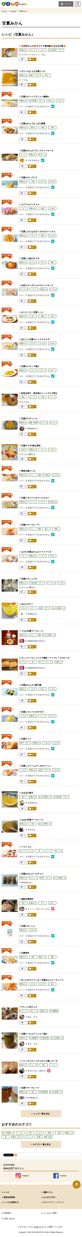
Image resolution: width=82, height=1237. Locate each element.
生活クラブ (40, 1227)
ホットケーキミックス (46, 662)
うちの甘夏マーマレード (32, 631)
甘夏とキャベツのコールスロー (35, 498)
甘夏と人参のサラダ (30, 258)
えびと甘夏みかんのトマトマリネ (36, 552)
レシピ (6, 1192)
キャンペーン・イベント (53, 1202)
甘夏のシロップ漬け (30, 366)
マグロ (33, 235)
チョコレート (33, 878)
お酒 (33, 181)
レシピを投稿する (11, 1202)
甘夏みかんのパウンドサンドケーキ (37, 150)
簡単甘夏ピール (28, 471)
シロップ (33, 370)
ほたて (52, 903)
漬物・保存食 (33, 422)
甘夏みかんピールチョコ (32, 874)
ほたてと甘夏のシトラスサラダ (35, 339)
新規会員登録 (9, 1197)
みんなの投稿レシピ (59, 608)
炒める (33, 127)
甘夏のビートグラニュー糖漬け (35, 96)
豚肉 (42, 316)
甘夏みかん (23, 50)
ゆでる (33, 984)
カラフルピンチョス (30, 204)
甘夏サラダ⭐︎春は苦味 (31, 445)
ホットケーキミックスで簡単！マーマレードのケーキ (45, 658)
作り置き (46, 475)
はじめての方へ (50, 1197)
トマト (43, 449)
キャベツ (33, 502)
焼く (33, 316)
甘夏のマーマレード (30, 525)
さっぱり (52, 235)
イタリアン (42, 181)
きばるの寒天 (27, 793)
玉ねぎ (23, 449)
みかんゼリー (27, 604)
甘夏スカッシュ (28, 926)
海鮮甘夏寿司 (27, 899)
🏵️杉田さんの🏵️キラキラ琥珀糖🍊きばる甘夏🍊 (43, 46)
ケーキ (23, 154)
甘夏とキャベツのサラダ (32, 712)
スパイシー (53, 422)
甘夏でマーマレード (30, 1088)
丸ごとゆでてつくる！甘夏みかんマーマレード (42, 980)
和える (50, 100)
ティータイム (51, 583)
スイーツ (42, 370)
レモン (43, 50)
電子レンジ (42, 957)
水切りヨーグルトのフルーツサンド (37, 285)
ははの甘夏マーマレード (32, 820)
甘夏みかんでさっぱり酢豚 (33, 123)
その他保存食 (44, 1038)
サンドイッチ (24, 289)
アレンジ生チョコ (29, 1007)
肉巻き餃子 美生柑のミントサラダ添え (39, 393)
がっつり (33, 397)
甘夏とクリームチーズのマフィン (36, 766)
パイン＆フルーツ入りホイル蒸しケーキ (39, 1061)
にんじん (33, 262)
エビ (23, 208)
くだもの (13, 11)
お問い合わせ (9, 1219)
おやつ (60, 100)
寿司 (23, 903)
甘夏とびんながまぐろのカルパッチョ (38, 231)
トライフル (26, 847)
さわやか (52, 181)
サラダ (43, 262)
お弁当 (52, 208)
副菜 (42, 208)
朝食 (56, 529)
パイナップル (33, 1065)
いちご (34, 289)
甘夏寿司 (25, 953)
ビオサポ (52, 716)
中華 (52, 127)
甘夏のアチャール (29, 418)
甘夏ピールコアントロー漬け (34, 1034)
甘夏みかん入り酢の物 (31, 685)
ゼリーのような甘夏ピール (33, 71)
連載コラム (48, 1192)
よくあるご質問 (50, 1213)
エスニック (43, 422)
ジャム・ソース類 (34, 475)
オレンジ (33, 50)
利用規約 (7, 1213)
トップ (4, 11)
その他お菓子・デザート (56, 50)
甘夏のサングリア (29, 177)
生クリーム (42, 154)
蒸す (43, 1065)
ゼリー (33, 608)
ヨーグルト (53, 289)
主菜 (42, 127)
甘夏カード (26, 739)
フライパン (52, 397)
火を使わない (53, 502)
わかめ (33, 689)
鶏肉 (52, 957)
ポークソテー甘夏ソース (32, 312)
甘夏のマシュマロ (29, 579)
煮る (46, 75)
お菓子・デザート (34, 75)
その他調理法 (54, 1011)
